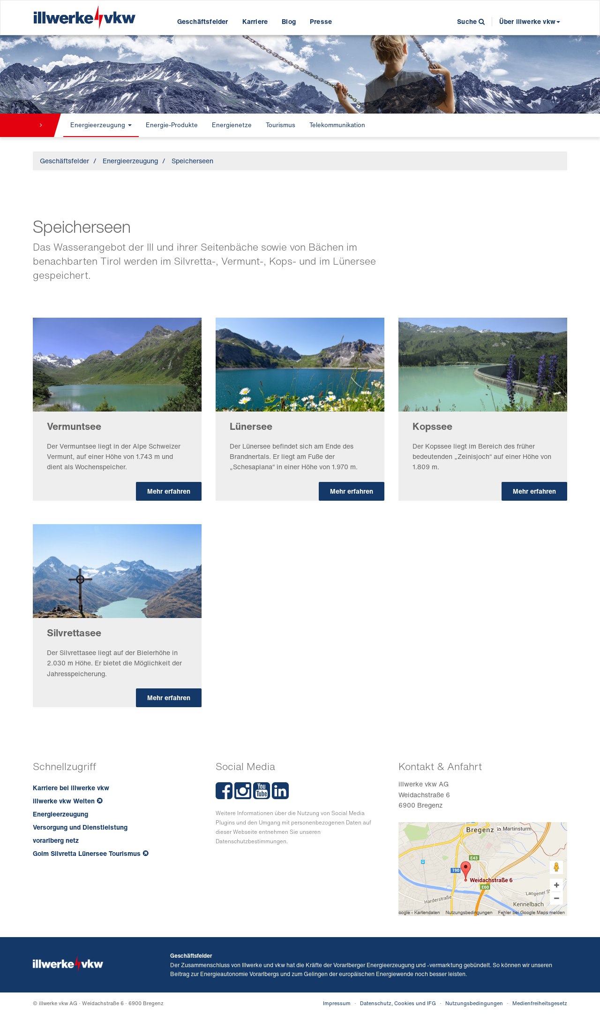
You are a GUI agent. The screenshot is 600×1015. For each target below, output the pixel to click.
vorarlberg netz (56, 840)
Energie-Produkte (172, 125)
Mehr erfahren (168, 491)
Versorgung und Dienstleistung (80, 827)
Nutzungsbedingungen (474, 1003)
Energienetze (232, 125)
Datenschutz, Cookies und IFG (398, 1003)
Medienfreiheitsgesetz (539, 1003)
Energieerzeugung (101, 125)
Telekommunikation (337, 125)
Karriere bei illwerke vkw (71, 788)
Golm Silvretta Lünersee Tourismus (87, 853)
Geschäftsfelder (202, 21)
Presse (321, 21)
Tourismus (280, 125)
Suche (471, 21)
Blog (289, 21)
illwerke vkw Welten (64, 801)
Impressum (337, 1003)
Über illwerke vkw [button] (529, 21)
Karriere (255, 21)
